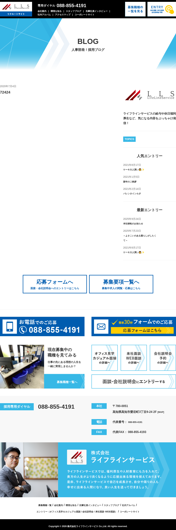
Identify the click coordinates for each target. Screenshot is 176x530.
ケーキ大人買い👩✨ (137, 169)
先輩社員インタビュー (97, 11)
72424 (6, 92)
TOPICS (129, 139)
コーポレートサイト (84, 14)
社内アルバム (44, 14)
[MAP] (161, 408)
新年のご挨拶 (132, 181)
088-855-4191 (71, 5)
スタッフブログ (73, 11)
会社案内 (42, 11)
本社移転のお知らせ (136, 223)
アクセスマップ (62, 14)
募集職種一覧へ (64, 378)
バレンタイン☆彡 (135, 193)
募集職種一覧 (33, 501)
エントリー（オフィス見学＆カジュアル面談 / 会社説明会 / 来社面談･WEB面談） (73, 507)
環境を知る (56, 11)
